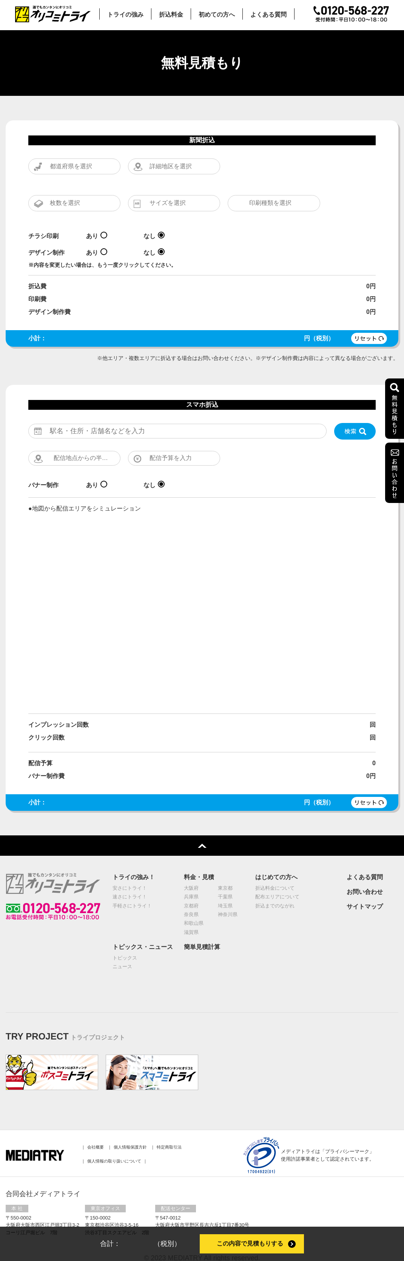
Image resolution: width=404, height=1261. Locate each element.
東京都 (225, 874)
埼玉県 (225, 892)
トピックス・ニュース (143, 933)
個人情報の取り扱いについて (114, 1147)
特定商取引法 (169, 1133)
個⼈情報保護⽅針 (130, 1133)
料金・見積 (199, 863)
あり (92, 220)
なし (149, 220)
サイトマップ (365, 892)
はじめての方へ (276, 863)
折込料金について (275, 874)
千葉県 (225, 883)
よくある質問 (365, 863)
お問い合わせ (365, 878)
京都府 (191, 892)
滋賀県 (191, 918)
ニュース (122, 952)
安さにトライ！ (130, 874)
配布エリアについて (277, 883)
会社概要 (95, 1133)
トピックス (125, 944)
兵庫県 (191, 883)
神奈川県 (227, 900)
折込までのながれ (275, 892)
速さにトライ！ (130, 883)
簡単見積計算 (202, 933)
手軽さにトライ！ (132, 892)
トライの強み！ (134, 863)
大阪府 (191, 874)
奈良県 (191, 900)
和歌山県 (194, 909)
